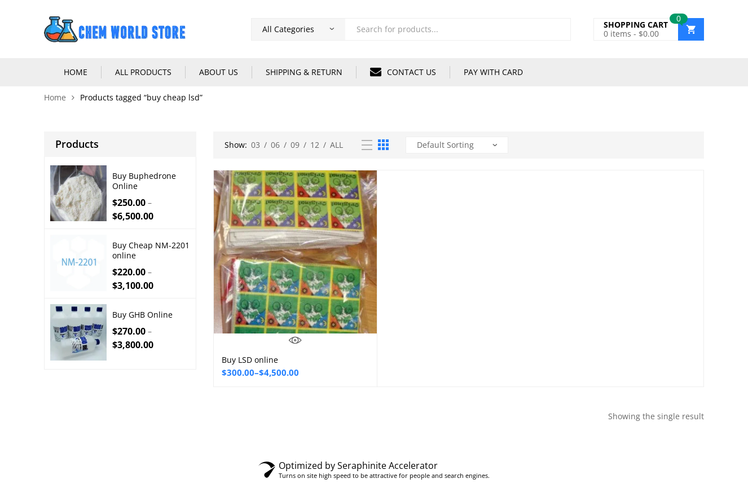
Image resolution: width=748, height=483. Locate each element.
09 (295, 144)
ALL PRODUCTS (143, 72)
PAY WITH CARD (493, 72)
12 (314, 144)
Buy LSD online (250, 359)
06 (275, 144)
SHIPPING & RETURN (304, 72)
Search (558, 29)
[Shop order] (457, 145)
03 (255, 144)
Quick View (295, 340)
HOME (75, 72)
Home (55, 97)
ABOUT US (218, 72)
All (336, 144)
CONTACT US (403, 71)
